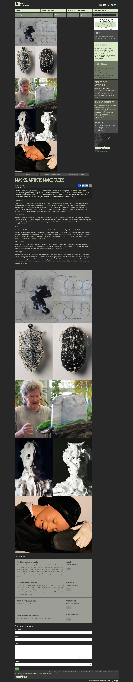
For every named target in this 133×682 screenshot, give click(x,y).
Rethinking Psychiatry (101, 72)
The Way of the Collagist (101, 92)
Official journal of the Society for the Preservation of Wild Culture (33, 673)
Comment (17, 643)
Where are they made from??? (28, 601)
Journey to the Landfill (101, 74)
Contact (91, 680)
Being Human (33, 15)
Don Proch (18, 227)
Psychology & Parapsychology (52, 174)
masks (102, 40)
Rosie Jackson (20, 185)
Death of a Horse (99, 53)
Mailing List (96, 680)
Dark (101, 5)
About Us (70, 10)
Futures (44, 15)
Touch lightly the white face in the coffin (105, 105)
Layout (17, 662)
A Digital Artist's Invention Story (103, 48)
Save (17, 669)
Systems (83, 15)
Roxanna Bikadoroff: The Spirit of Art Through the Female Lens (104, 113)
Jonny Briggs (18, 251)
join (49, 10)
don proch (107, 38)
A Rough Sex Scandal (100, 67)
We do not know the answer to (28, 615)
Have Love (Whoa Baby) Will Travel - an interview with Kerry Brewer (105, 110)
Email (16, 636)
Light (104, 5)
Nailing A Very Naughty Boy (102, 107)
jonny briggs (107, 36)
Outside (57, 15)
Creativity (19, 15)
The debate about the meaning (27, 562)
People (102, 680)
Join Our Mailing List (99, 10)
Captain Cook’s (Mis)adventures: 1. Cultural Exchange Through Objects (104, 51)
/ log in (52, 10)
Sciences (70, 15)
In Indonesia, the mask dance (27, 582)
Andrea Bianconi (19, 241)
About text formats (85, 657)
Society (44, 10)
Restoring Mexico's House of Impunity (105, 55)
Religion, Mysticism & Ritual (76, 174)
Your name (18, 630)
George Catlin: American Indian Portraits (105, 90)
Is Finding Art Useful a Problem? (103, 94)
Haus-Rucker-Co (19, 214)
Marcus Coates (19, 200)
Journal (18, 10)
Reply (68, 569)
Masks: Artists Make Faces (102, 88)
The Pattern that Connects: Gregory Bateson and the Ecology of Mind (104, 76)
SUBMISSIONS (81, 10)
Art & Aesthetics (27, 174)
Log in (105, 680)
